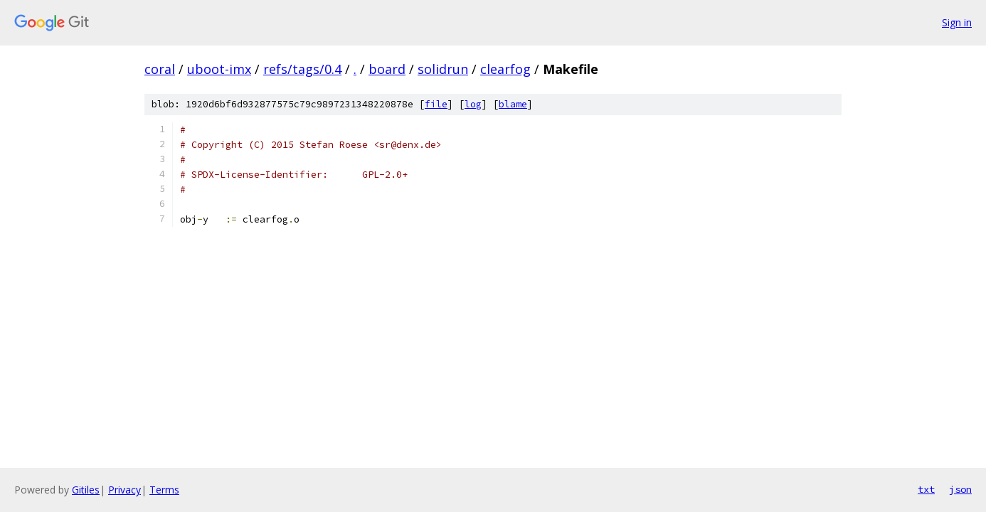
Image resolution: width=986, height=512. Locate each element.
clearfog (505, 69)
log (473, 104)
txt (926, 489)
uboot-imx (219, 69)
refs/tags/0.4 (302, 69)
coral (159, 69)
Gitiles (86, 489)
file (436, 104)
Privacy (124, 489)
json (960, 489)
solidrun (443, 69)
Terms (164, 489)
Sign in (957, 22)
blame (513, 104)
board (387, 69)
